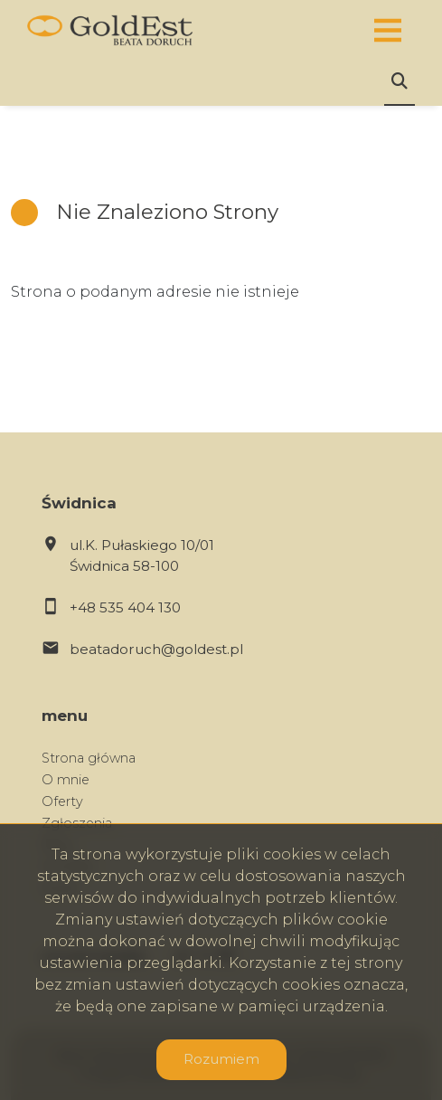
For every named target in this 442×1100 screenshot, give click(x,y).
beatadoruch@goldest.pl (156, 649)
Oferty (62, 801)
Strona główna (89, 758)
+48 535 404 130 (125, 607)
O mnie (65, 780)
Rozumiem (221, 1058)
